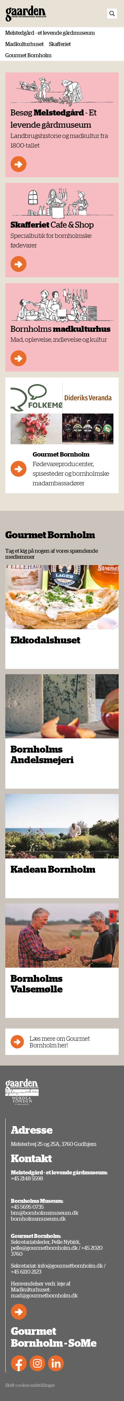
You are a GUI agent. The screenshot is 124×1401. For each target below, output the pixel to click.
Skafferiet (60, 44)
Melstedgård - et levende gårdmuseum (50, 33)
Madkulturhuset (24, 44)
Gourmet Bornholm (28, 55)
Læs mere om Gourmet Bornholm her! (50, 1042)
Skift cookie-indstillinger (30, 1385)
